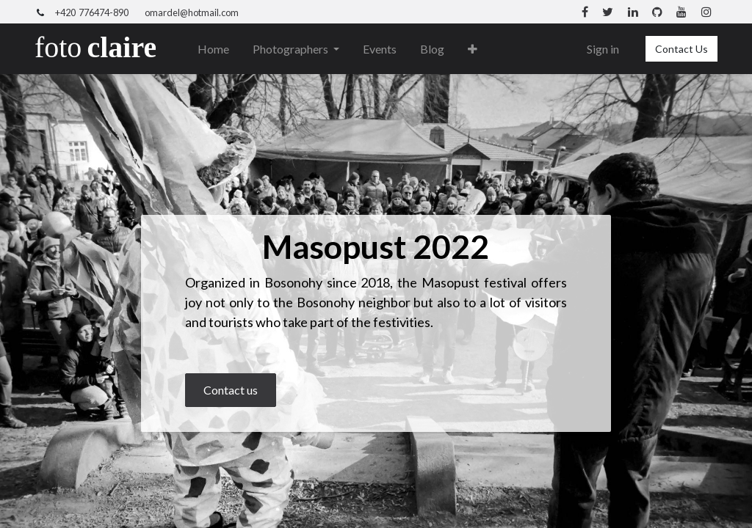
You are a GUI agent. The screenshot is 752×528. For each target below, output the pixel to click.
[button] (472, 49)
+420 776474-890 (92, 12)
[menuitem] (213, 49)
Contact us (230, 390)
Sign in (603, 49)
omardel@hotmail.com (192, 12)
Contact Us (681, 49)
